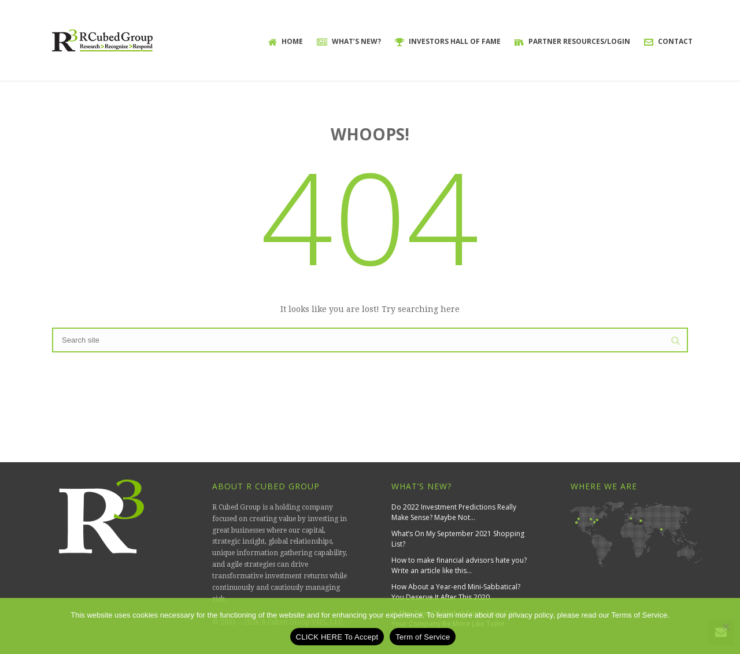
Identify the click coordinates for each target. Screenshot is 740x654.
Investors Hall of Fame (448, 41)
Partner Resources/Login (572, 41)
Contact (668, 41)
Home (285, 41)
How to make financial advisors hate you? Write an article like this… (459, 565)
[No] (725, 626)
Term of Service (422, 637)
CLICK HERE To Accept (337, 637)
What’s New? (349, 41)
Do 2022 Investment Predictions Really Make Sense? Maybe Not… (453, 512)
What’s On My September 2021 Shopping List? (457, 539)
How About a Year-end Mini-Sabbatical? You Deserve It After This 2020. (455, 592)
